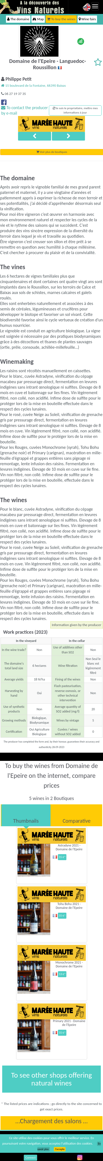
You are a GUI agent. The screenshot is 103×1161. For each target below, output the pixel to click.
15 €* (62, 857)
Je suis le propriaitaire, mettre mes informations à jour (75, 110)
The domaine (18, 19)
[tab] (26, 815)
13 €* (62, 974)
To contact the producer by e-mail (24, 110)
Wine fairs (87, 19)
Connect (30, 1157)
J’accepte (59, 1149)
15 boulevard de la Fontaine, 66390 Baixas (33, 85)
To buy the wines (61, 19)
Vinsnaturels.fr (34, 7)
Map (38, 19)
